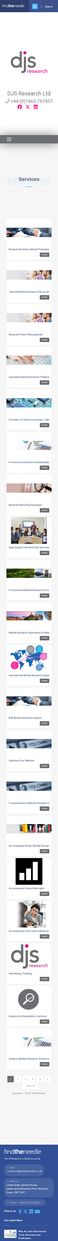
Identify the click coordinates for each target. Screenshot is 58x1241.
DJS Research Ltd (29, 93)
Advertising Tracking (20, 973)
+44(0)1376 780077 (29, 1202)
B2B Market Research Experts (25, 717)
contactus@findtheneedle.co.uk (24, 1171)
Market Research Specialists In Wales (30, 632)
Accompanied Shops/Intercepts (26, 888)
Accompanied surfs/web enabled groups (32, 931)
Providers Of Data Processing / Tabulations (33, 419)
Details (44, 255)
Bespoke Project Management (26, 334)
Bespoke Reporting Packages (25, 505)
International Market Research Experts (30, 675)
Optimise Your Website (21, 760)
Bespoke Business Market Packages (29, 249)
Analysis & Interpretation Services (28, 1016)
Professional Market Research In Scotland (32, 590)
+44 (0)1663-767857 (29, 101)
